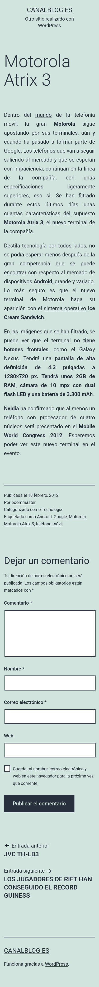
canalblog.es (49, 10)
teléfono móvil (49, 523)
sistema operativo (65, 308)
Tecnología (52, 509)
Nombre (14, 669)
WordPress (56, 964)
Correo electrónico (25, 702)
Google (60, 516)
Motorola (77, 516)
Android (44, 516)
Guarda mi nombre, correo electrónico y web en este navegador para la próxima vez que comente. (53, 776)
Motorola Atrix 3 (19, 523)
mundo (43, 115)
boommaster (24, 502)
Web (8, 735)
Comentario (18, 603)
